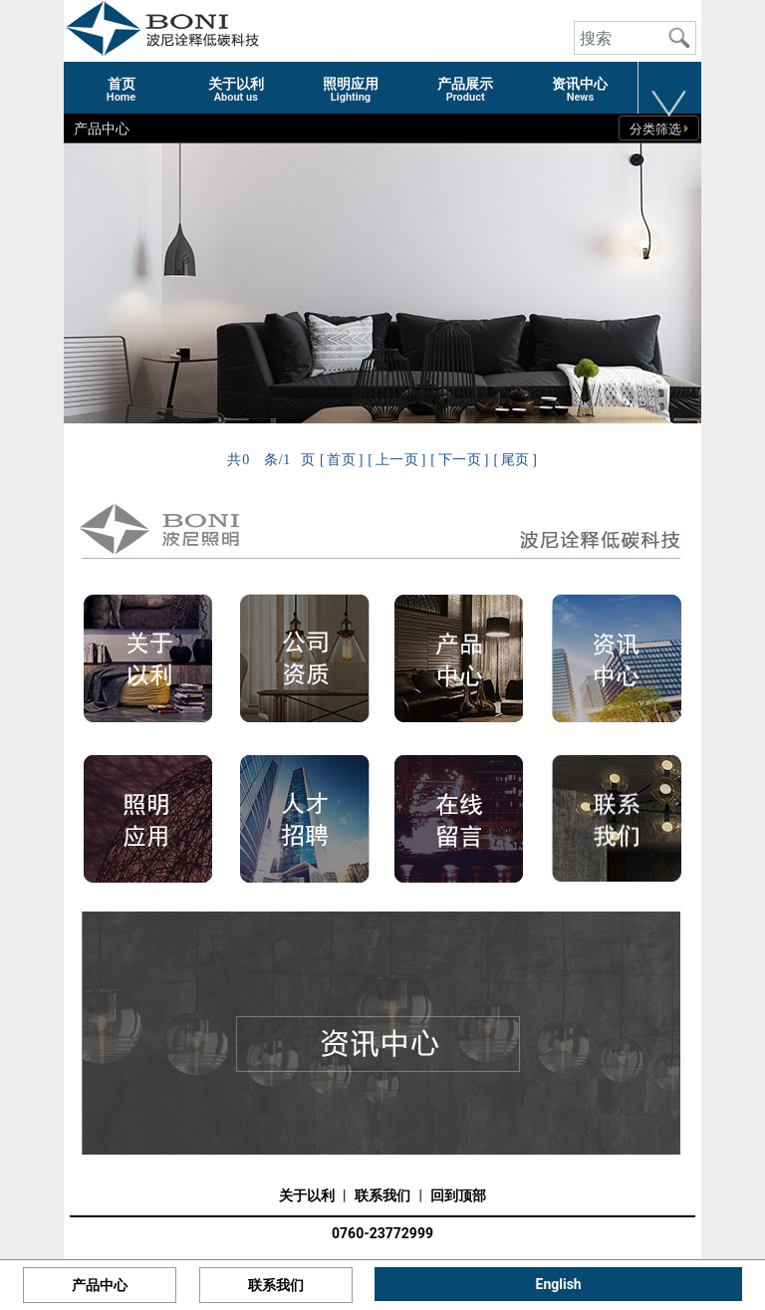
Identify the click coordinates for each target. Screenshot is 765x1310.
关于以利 (307, 1195)
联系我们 (382, 1195)
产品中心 (100, 1285)
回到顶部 (458, 1195)
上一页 (397, 459)
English (559, 1284)
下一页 (460, 459)
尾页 (515, 459)
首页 (341, 459)
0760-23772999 (382, 1233)
